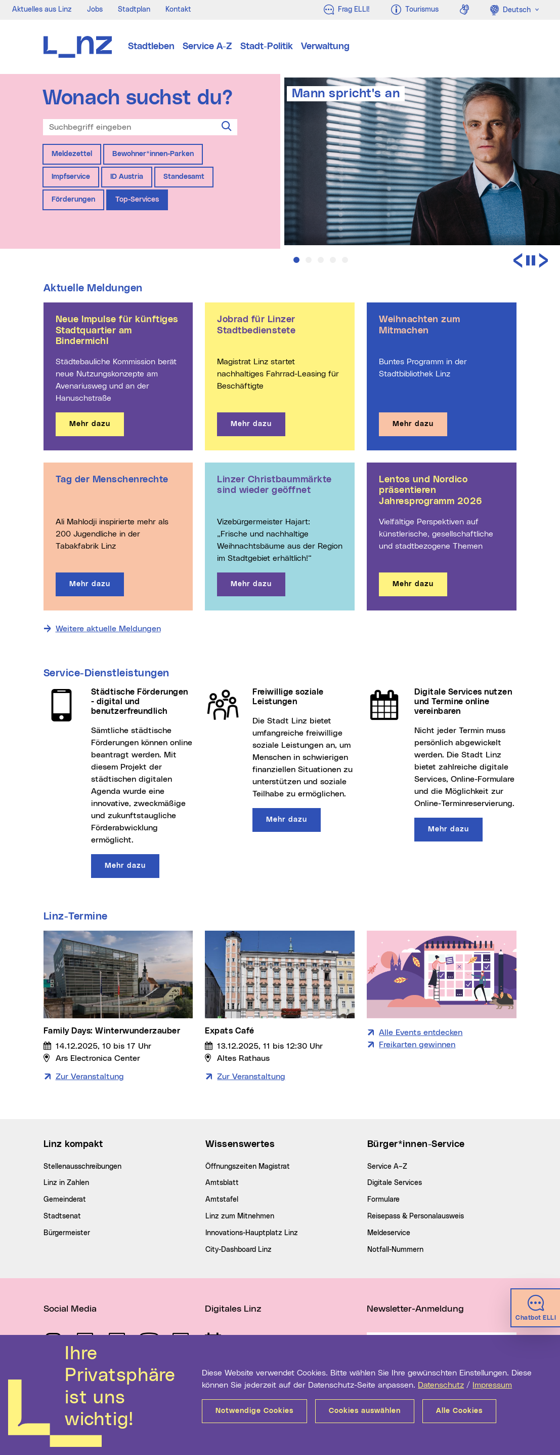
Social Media (70, 1309)
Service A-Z (207, 46)
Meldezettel (72, 154)
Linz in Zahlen (66, 1182)
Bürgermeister (67, 1233)
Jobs (95, 9)
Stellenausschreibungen (82, 1166)
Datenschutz (441, 1385)
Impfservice (71, 176)
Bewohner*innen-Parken (153, 154)
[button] (296, 260)
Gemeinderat (65, 1199)
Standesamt (183, 176)
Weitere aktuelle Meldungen (108, 629)
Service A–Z (387, 1166)
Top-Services (137, 199)
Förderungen (73, 199)
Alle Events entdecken (420, 1032)
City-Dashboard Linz (238, 1249)
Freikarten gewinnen (417, 1045)
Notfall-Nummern (395, 1249)
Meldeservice (388, 1233)
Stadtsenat (62, 1216)
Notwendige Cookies (254, 1410)
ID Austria (126, 176)
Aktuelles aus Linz (42, 9)
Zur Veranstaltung (90, 1077)
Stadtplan (134, 9)
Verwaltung (325, 46)
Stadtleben (151, 46)
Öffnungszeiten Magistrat (247, 1166)
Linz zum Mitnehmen (239, 1216)
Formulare (383, 1199)
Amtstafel (221, 1199)
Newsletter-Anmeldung (415, 1309)
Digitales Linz (233, 1309)
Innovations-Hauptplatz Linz (251, 1233)
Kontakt (178, 9)
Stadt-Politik (266, 46)
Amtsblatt (222, 1182)
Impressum (492, 1385)
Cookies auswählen (365, 1410)
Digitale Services (394, 1182)
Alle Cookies (459, 1410)
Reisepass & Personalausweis (415, 1216)
